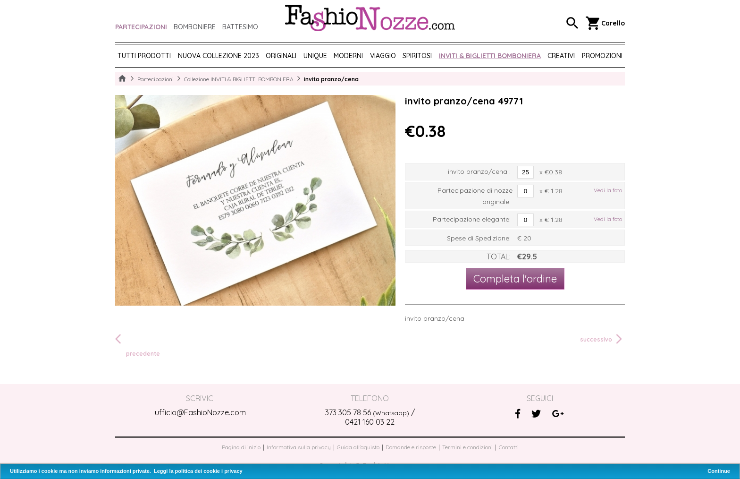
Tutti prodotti (144, 55)
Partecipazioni (141, 27)
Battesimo (240, 27)
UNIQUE (315, 55)
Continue (718, 471)
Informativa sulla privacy (299, 447)
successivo (602, 339)
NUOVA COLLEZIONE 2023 (218, 55)
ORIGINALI (281, 55)
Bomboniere (195, 27)
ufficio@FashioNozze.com (200, 412)
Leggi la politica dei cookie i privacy (198, 471)
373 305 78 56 (367, 412)
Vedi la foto (608, 190)
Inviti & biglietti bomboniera (490, 55)
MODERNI (348, 55)
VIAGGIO (383, 55)
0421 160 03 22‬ (370, 422)
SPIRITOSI (417, 55)
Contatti (509, 447)
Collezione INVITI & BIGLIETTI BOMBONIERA (239, 79)
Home (122, 79)
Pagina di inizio (241, 447)
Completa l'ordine (515, 278)
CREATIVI (561, 55)
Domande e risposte (411, 447)
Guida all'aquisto (358, 447)
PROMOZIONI (602, 55)
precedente (137, 344)
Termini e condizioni (467, 447)
